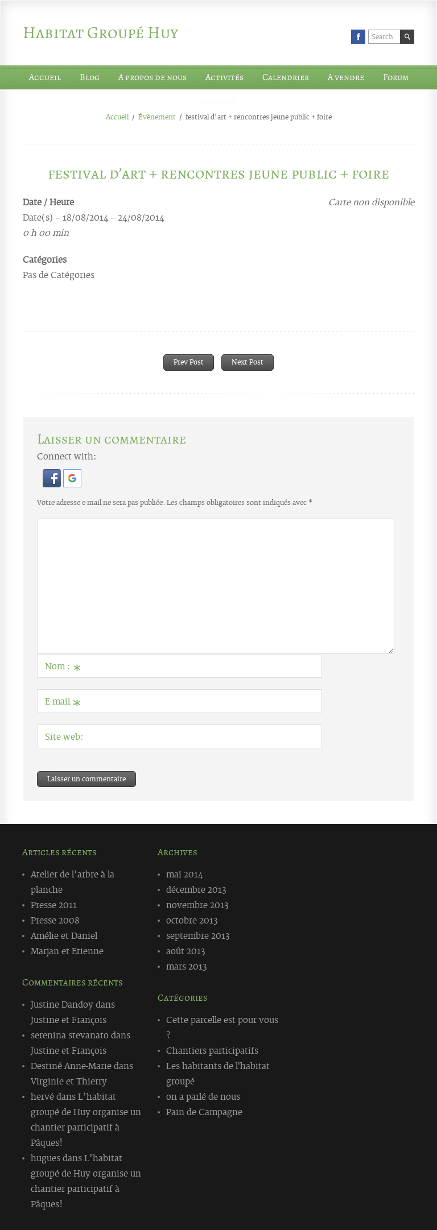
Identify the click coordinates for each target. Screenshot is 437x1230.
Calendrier (285, 77)
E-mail (63, 703)
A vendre (346, 77)
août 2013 (185, 950)
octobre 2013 (192, 919)
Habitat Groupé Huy (100, 32)
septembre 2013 (198, 935)
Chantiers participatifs (212, 1049)
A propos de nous (152, 77)
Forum (396, 77)
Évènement (157, 116)
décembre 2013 (196, 889)
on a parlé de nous (203, 1096)
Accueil (45, 77)
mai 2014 (184, 873)
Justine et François (68, 1019)
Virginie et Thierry (69, 1080)
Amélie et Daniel (64, 935)
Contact (218, 101)
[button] (53, 483)
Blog (90, 77)
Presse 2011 (54, 904)
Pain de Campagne (204, 1111)
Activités (224, 77)
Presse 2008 (55, 919)
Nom (63, 668)
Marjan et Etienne (67, 950)
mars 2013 (186, 965)
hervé (42, 1096)
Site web (62, 736)
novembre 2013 (197, 904)
